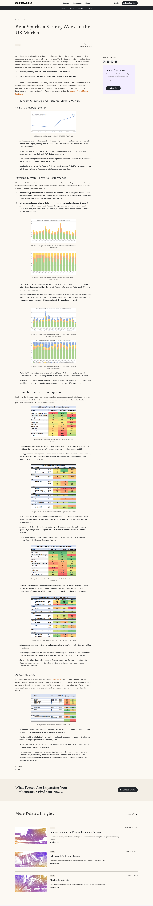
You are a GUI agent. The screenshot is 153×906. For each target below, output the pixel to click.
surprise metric (56, 679)
